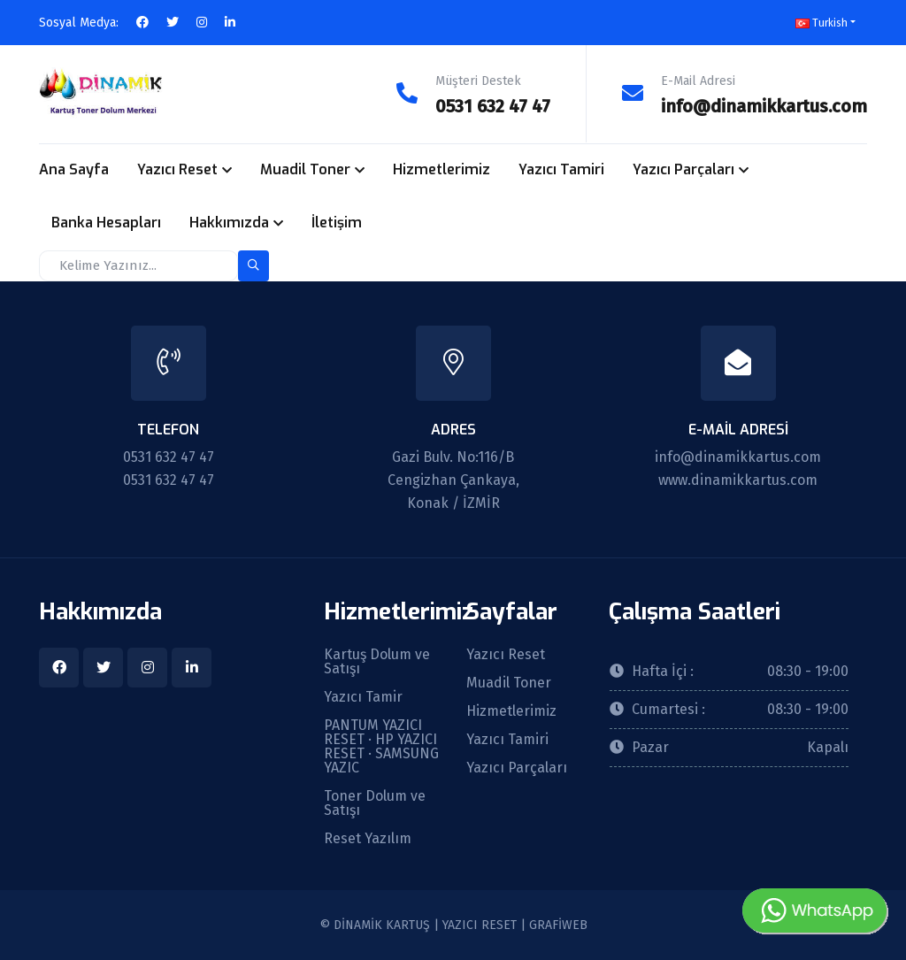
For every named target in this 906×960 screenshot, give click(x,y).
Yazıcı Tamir (363, 696)
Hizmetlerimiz (441, 169)
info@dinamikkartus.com (764, 106)
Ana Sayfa (74, 169)
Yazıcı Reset (177, 169)
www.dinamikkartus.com (738, 479)
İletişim (336, 222)
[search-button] (253, 265)
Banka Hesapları (106, 222)
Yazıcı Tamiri (561, 169)
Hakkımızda (229, 222)
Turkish (821, 23)
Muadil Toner (305, 169)
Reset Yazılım (367, 838)
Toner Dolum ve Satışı (375, 802)
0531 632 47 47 (492, 106)
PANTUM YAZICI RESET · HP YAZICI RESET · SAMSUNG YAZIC (381, 746)
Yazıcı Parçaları (683, 169)
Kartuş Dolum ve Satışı (377, 661)
